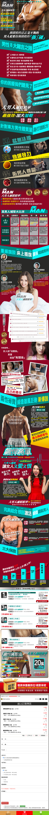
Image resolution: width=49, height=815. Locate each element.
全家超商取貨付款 (7, 760)
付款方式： (3, 755)
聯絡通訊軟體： (5, 777)
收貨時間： (3, 767)
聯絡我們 (22, 806)
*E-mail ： (4, 749)
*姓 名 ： (4, 739)
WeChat (5, 781)
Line (4, 779)
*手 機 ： (4, 744)
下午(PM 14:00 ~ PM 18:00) (10, 774)
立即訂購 (5, 803)
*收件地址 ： (4, 762)
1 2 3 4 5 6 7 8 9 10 (45, 710)
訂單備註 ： (4, 791)
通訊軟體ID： (4, 784)
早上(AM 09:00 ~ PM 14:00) (10, 772)
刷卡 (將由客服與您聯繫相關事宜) (11, 757)
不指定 (5, 770)
